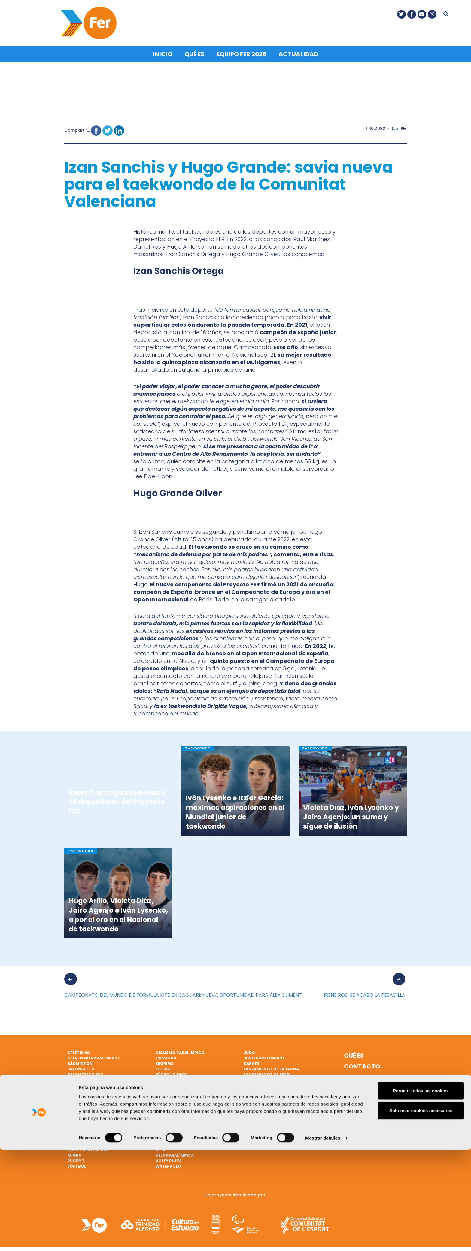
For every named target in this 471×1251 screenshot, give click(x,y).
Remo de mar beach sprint (96, 1142)
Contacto (362, 1064)
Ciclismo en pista (86, 1099)
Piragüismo (80, 1131)
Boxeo (74, 1083)
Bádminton (80, 1061)
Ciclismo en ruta (86, 1104)
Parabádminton (85, 1115)
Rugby (74, 1153)
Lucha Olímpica (261, 1077)
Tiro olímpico (171, 1126)
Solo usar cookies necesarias (420, 1211)
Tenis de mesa (170, 1120)
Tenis (161, 1115)
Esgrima (165, 1061)
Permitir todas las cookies (421, 1192)
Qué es (194, 52)
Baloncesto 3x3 (85, 1072)
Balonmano (80, 1077)
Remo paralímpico (87, 1147)
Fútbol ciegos (172, 1072)
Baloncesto (81, 1067)
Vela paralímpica (175, 1153)
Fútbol (164, 1067)
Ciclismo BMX (82, 1093)
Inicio (162, 52)
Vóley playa (169, 1158)
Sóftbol (76, 1164)
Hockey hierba (171, 1104)
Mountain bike (259, 1093)
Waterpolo (168, 1164)
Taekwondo (169, 1110)
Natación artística (266, 1104)
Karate (251, 1061)
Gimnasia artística (177, 1077)
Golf (161, 1088)
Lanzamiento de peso (267, 1072)
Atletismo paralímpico (93, 1056)
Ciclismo (77, 1088)
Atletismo (78, 1050)
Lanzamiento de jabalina (271, 1067)
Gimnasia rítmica (175, 1083)
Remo (73, 1137)
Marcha (252, 1088)
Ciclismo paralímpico (180, 1050)
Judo (249, 1050)
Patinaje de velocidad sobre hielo (105, 1126)
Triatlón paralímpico (180, 1137)
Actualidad (298, 52)
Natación (254, 1099)
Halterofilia (170, 1093)
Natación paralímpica (92, 1110)
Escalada (166, 1056)
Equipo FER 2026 (241, 52)
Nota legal (362, 1075)
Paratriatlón (83, 1120)
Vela (160, 1142)
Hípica (163, 1099)
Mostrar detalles (322, 1239)
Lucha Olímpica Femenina (271, 1083)
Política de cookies (362, 1089)
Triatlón (166, 1131)
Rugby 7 (75, 1158)
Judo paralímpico (264, 1056)
